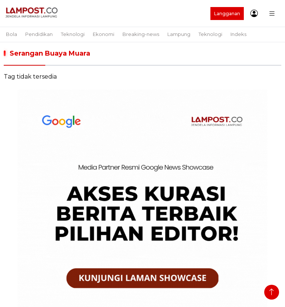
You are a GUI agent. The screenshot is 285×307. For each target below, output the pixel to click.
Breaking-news (140, 34)
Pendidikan (39, 34)
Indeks (238, 34)
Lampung (178, 34)
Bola (11, 34)
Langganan (227, 13)
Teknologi (73, 34)
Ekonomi (103, 34)
